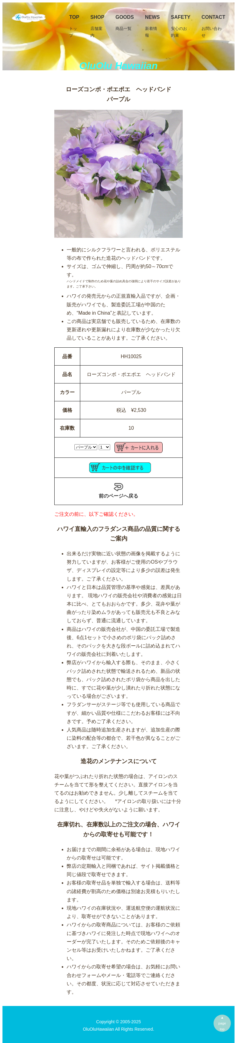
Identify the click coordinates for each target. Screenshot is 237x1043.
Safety (180, 26)
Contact (213, 26)
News (152, 26)
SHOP (97, 26)
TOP (74, 26)
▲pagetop (222, 1023)
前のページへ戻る (118, 490)
